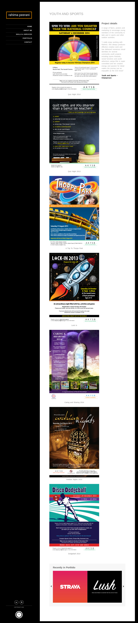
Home (29, 26)
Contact (28, 42)
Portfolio (27, 38)
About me (28, 30)
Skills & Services (24, 34)
